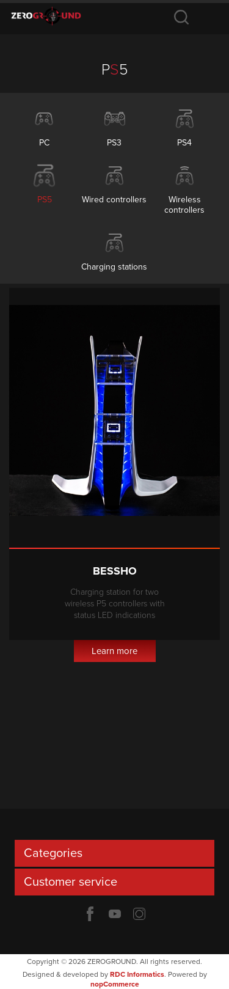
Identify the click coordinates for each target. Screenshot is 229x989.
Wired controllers (114, 199)
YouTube (115, 914)
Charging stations (114, 267)
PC (44, 143)
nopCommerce (114, 984)
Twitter (139, 914)
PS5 (44, 199)
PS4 (184, 143)
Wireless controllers (184, 204)
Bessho (115, 571)
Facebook (90, 914)
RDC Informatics (137, 974)
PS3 (114, 143)
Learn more (114, 650)
